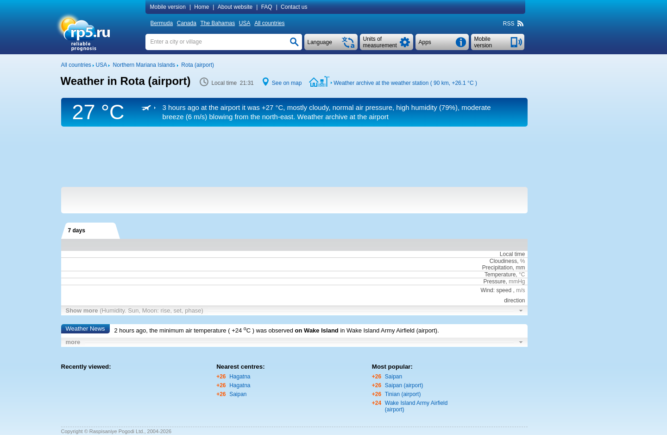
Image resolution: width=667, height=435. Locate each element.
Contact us (294, 7)
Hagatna (239, 376)
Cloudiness (503, 261)
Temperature (500, 274)
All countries (269, 23)
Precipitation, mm (503, 267)
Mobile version (168, 7)
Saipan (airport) (404, 385)
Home (201, 7)
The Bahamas (218, 23)
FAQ (266, 7)
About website (235, 7)
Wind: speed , (502, 290)
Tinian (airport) (403, 394)
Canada (186, 23)
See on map (287, 83)
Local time (512, 254)
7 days (76, 230)
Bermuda (162, 23)
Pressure (494, 281)
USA (245, 23)
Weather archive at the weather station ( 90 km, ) (405, 83)
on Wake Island (317, 330)
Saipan (237, 394)
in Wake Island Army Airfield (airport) (388, 330)
